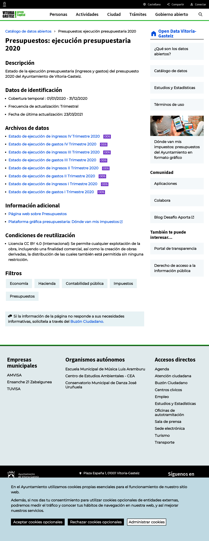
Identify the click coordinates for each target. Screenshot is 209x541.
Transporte (164, 442)
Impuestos (123, 283)
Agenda (162, 369)
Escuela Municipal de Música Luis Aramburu (105, 369)
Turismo (162, 435)
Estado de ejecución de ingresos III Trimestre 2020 (59, 152)
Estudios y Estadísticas (175, 403)
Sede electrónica (170, 428)
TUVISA (13, 389)
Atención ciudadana (173, 376)
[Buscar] (200, 14)
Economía (19, 283)
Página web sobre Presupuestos (37, 214)
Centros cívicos (168, 390)
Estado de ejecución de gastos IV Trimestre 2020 (57, 144)
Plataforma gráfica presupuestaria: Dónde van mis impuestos (65, 222)
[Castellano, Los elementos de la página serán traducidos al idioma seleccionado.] (152, 4)
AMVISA (14, 375)
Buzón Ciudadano (171, 383)
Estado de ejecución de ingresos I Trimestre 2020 (58, 184)
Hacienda (47, 283)
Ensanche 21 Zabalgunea (29, 382)
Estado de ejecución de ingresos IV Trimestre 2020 (59, 136)
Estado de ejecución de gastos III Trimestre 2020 (57, 160)
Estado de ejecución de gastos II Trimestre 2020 (57, 176)
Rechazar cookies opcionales (96, 522)
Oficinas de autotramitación (169, 412)
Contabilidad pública (85, 283)
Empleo (162, 397)
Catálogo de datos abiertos (28, 31)
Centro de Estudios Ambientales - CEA (100, 376)
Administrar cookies (147, 522)
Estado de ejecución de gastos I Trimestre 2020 (56, 192)
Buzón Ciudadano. (87, 321)
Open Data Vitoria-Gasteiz (177, 33)
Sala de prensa (168, 421)
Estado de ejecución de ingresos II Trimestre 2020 (59, 168)
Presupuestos (22, 296)
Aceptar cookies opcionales (37, 522)
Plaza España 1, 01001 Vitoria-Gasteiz (111, 473)
